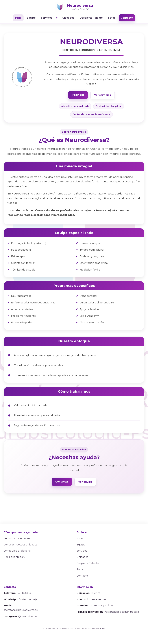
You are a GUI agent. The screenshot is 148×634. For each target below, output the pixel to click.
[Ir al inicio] (74, 7)
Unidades (69, 17)
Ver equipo (85, 481)
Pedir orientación (14, 557)
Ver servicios (102, 95)
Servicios (46, 17)
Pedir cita (78, 94)
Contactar (61, 481)
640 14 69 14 (24, 593)
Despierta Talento (91, 17)
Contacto (128, 17)
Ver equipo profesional (17, 550)
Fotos (112, 17)
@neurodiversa (27, 616)
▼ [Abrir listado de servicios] (57, 18)
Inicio (17, 17)
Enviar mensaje (28, 599)
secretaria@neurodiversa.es (20, 610)
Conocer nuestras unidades (20, 544)
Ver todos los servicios (17, 538)
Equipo (30, 17)
